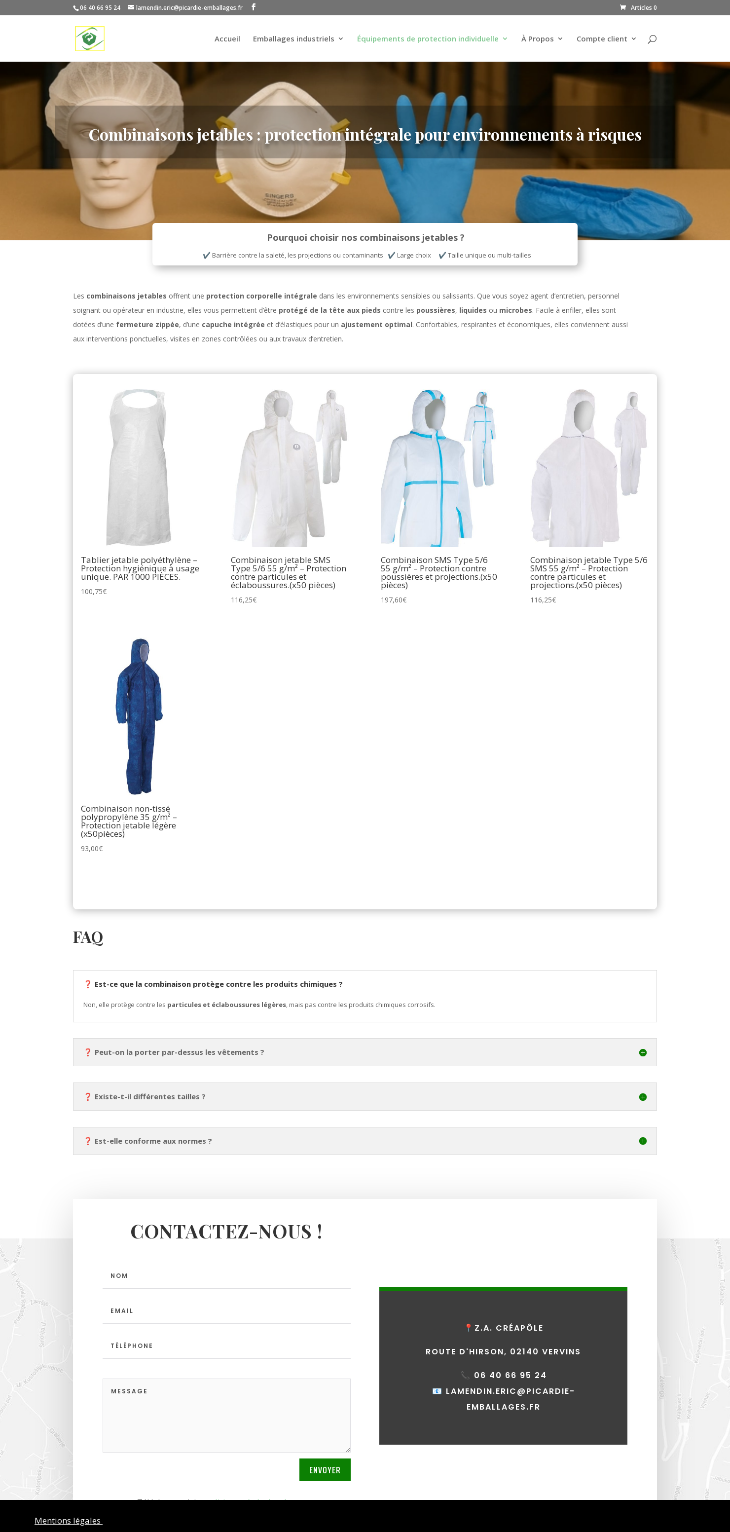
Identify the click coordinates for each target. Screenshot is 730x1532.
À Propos (537, 39)
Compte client (602, 39)
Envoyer (325, 1470)
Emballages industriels (293, 39)
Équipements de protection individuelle (428, 39)
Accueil (227, 39)
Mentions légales (69, 1520)
